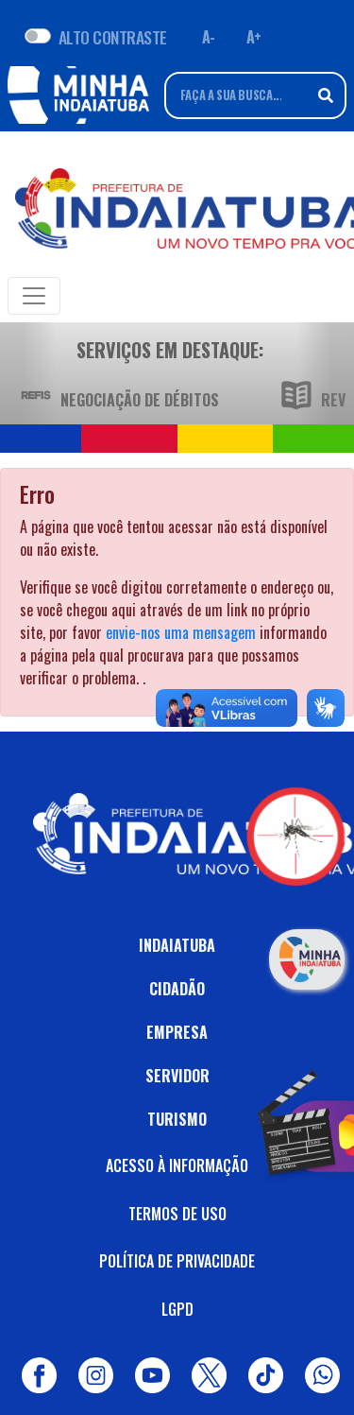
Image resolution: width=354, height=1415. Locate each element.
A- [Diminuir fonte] (208, 37)
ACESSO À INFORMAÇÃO (177, 1165)
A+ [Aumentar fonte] (253, 37)
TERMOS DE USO (177, 1213)
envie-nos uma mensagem (181, 632)
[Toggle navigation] (34, 296)
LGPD (177, 1309)
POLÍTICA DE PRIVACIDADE (177, 1261)
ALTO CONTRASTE (113, 37)
